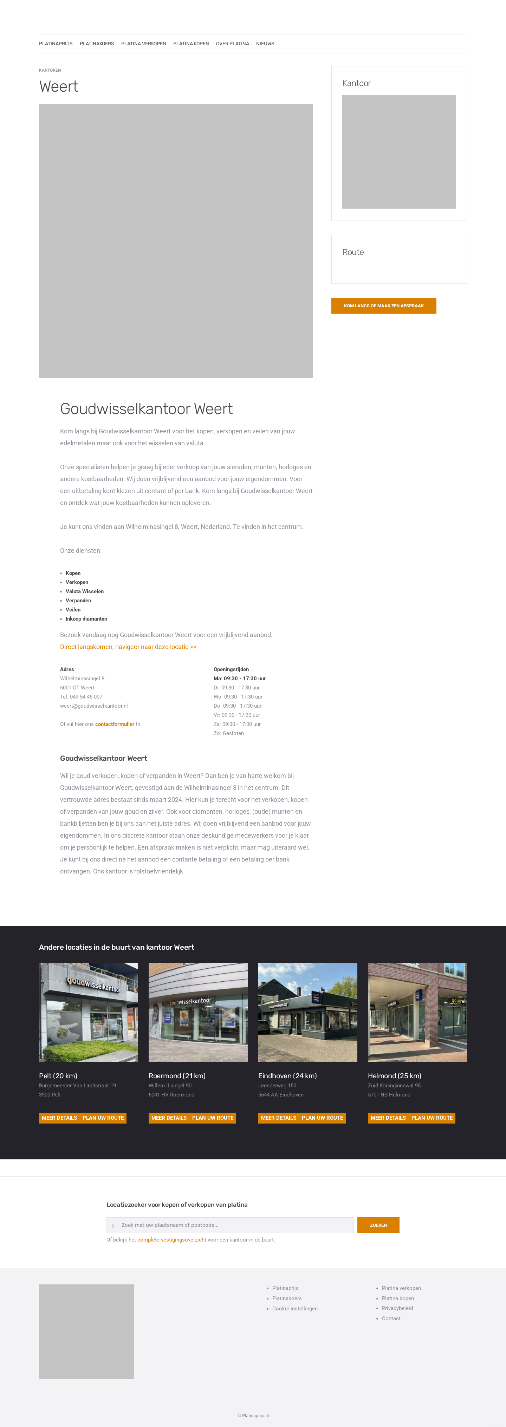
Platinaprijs (285, 1288)
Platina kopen (398, 1298)
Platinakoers (287, 1298)
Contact (391, 1318)
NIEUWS (265, 44)
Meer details (59, 1118)
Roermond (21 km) (177, 1076)
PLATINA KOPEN (191, 44)
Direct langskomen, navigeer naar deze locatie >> (128, 646)
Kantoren (50, 70)
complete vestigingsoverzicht (171, 1240)
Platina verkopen (401, 1288)
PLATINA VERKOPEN (143, 44)
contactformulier (115, 724)
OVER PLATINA (232, 44)
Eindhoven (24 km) (287, 1076)
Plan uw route (103, 1118)
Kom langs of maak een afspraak (384, 305)
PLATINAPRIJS (56, 44)
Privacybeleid (397, 1308)
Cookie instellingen (295, 1308)
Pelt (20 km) (58, 1076)
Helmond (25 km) (394, 1076)
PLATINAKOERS (97, 44)
